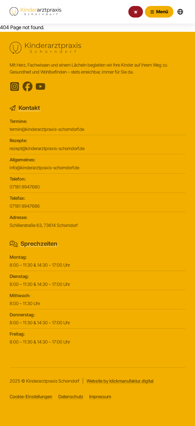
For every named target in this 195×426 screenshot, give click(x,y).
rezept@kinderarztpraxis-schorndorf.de (47, 148)
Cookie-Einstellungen (31, 396)
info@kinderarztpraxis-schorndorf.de (44, 167)
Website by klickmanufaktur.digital (120, 381)
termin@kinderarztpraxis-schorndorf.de (47, 129)
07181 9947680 (25, 186)
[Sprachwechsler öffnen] (180, 12)
